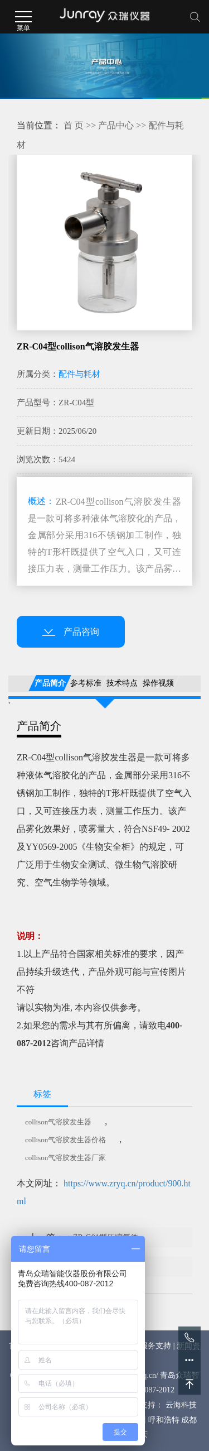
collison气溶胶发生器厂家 (65, 1157)
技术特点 (122, 683)
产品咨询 (70, 631)
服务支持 (155, 1346)
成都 (189, 1420)
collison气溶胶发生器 (58, 1122)
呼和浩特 (163, 1420)
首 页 (74, 125)
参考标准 (85, 683)
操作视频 (158, 683)
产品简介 (49, 683)
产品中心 (116, 125)
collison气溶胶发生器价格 (65, 1140)
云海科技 (181, 1405)
